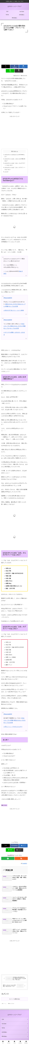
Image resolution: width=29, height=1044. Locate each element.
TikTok (3, 1028)
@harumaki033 (8, 297)
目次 (12, 151)
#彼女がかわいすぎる (11, 304)
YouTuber (4, 805)
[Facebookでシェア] (14, 66)
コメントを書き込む (14, 999)
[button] (19, 71)
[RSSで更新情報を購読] (21, 858)
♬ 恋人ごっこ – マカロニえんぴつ (13, 726)
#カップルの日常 (13, 306)
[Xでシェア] (5, 66)
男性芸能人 (4, 1036)
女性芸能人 (4, 1032)
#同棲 (6, 306)
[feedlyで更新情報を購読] (7, 858)
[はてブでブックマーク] (23, 66)
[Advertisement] (14, 48)
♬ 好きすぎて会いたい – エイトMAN (14, 310)
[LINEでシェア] (10, 71)
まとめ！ (7, 171)
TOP (3, 1019)
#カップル (6, 328)
